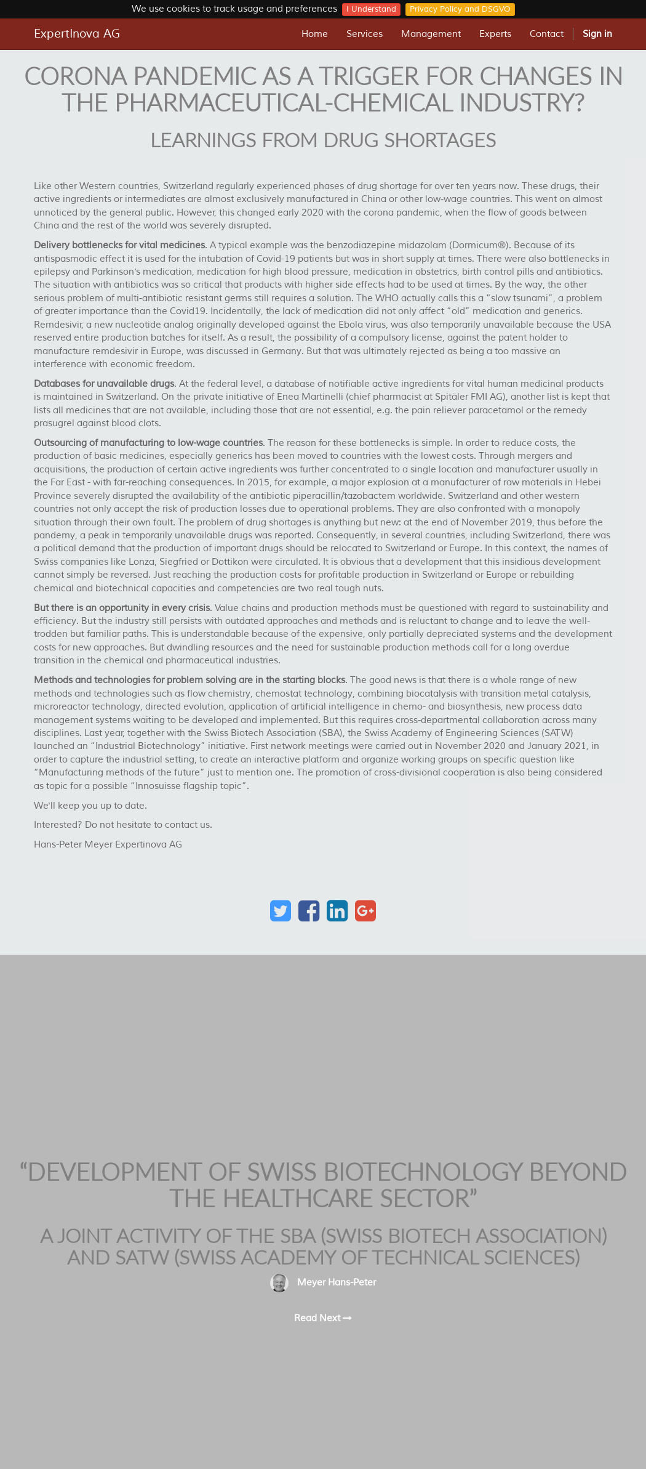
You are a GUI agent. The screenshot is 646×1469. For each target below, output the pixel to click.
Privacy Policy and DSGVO (460, 9)
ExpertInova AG (77, 33)
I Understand (371, 9)
